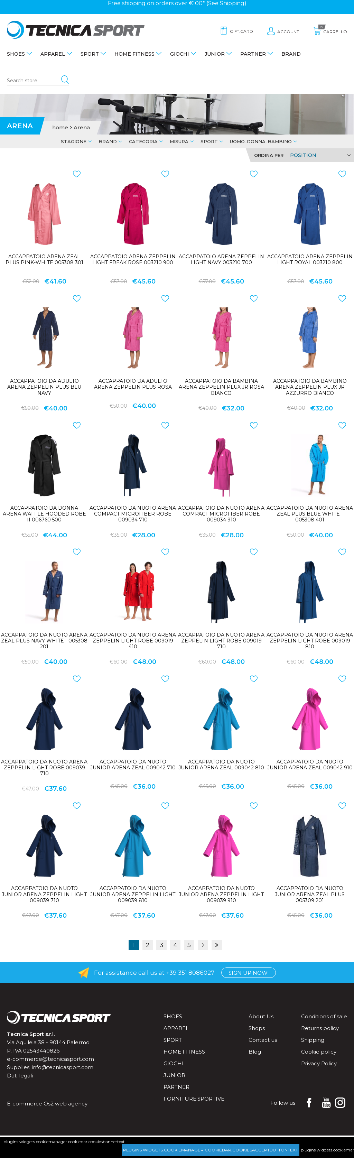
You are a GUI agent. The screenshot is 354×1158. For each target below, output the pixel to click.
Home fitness (134, 54)
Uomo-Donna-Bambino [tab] (261, 141)
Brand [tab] (108, 141)
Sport (90, 54)
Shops (257, 1028)
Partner (253, 54)
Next (203, 945)
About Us (261, 1016)
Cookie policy (318, 1051)
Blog (255, 1051)
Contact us (263, 1040)
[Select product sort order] (319, 155)
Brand (291, 54)
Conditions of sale (324, 1016)
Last (217, 945)
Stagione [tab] (73, 141)
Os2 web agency (65, 1103)
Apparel (52, 54)
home (60, 127)
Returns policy (320, 1028)
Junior (215, 54)
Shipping (232, 3)
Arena (82, 127)
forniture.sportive (194, 1098)
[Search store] (38, 80)
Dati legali (20, 1075)
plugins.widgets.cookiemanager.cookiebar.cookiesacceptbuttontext (210, 1149)
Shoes (16, 54)
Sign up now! (249, 973)
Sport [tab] (209, 141)
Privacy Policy (319, 1063)
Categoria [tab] (143, 141)
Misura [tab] (179, 141)
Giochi (179, 54)
